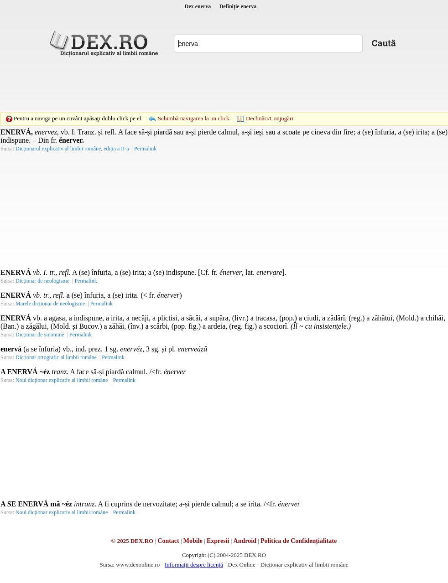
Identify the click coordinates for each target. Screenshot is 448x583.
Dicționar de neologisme (42, 281)
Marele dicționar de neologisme (50, 303)
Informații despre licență (194, 564)
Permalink (145, 148)
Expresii (218, 540)
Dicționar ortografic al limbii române (56, 357)
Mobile (193, 540)
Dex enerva (198, 6)
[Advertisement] (161, 75)
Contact (168, 540)
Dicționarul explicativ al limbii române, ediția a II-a (72, 148)
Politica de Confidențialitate (298, 540)
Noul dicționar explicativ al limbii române (62, 380)
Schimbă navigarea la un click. (194, 118)
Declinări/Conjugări (269, 118)
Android (245, 540)
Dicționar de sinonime (40, 334)
